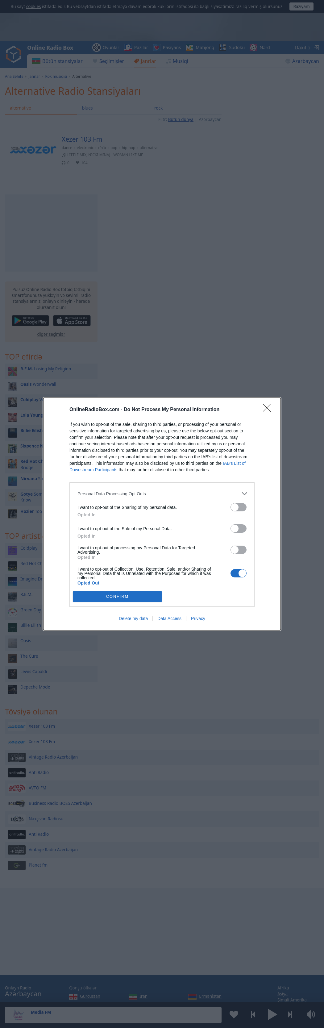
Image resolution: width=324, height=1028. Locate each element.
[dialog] (162, 514)
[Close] (269, 410)
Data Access (169, 618)
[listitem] (162, 493)
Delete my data (133, 618)
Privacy (198, 618)
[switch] (239, 507)
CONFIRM (117, 596)
